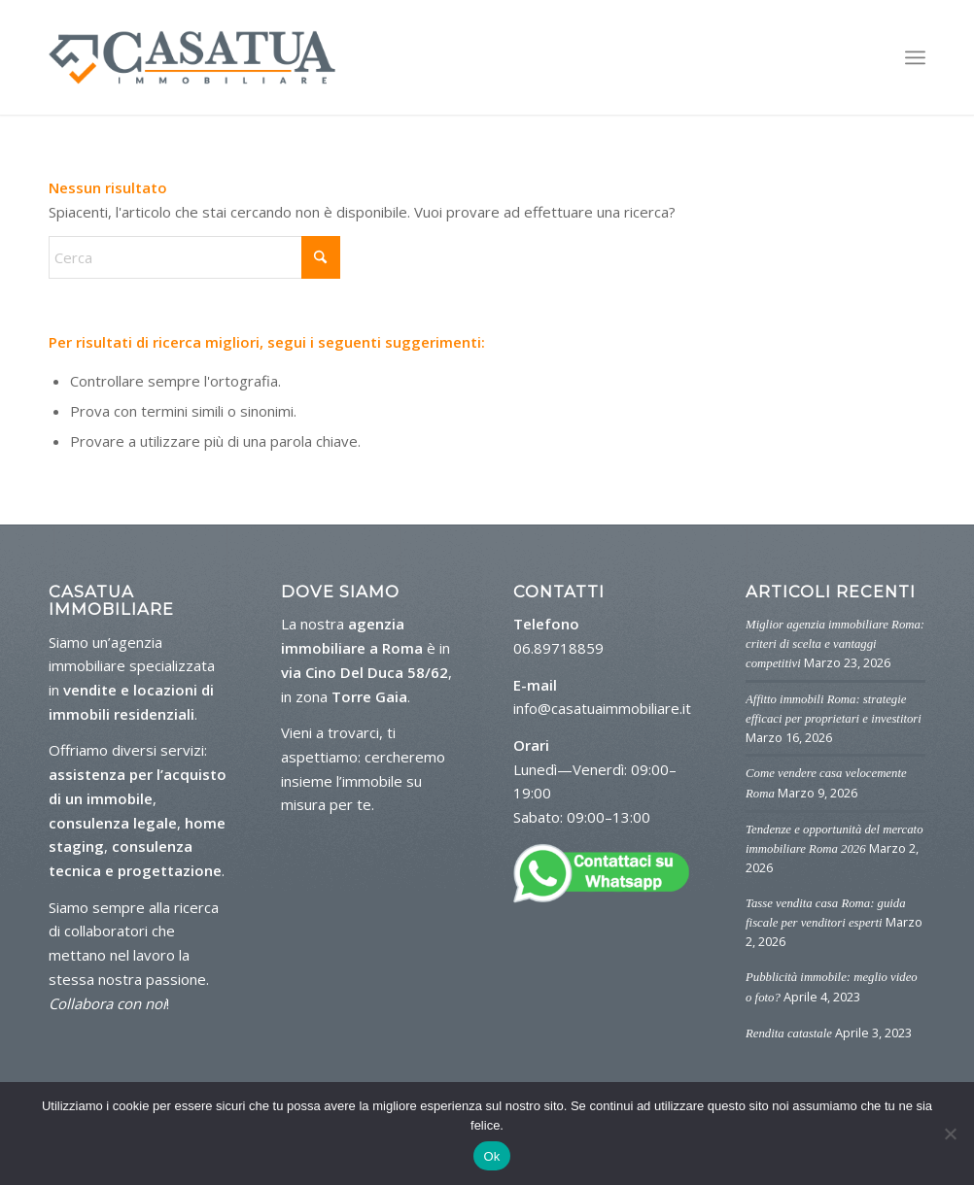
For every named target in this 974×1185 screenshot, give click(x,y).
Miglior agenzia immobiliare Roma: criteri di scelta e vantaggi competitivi (835, 644)
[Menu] (915, 57)
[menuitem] (915, 57)
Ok (491, 1156)
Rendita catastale (789, 1033)
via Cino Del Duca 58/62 (364, 672)
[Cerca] (194, 257)
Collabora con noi (107, 1003)
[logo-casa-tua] (192, 57)
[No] (949, 1133)
